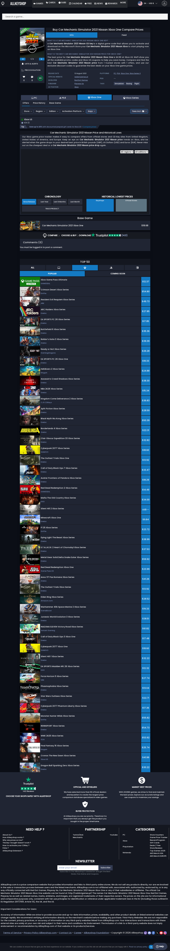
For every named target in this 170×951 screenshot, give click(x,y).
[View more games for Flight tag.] (137, 85)
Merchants (77, 852)
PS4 (118, 73)
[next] (41, 59)
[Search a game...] (85, 17)
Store (26, 126)
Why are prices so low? (13, 855)
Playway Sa (79, 83)
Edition (52, 126)
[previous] (22, 59)
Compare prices (89, 142)
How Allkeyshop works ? (13, 852)
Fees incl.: (138, 126)
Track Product (52, 224)
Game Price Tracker (158, 852)
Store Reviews (156, 863)
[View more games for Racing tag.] (129, 85)
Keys (90, 126)
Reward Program (157, 855)
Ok (151, 947)
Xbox (76, 87)
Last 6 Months (60, 217)
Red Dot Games (81, 80)
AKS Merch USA (156, 868)
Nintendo (127, 868)
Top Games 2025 (157, 865)
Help (160, 946)
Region (39, 126)
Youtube (114, 850)
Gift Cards (154, 858)
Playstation (128, 862)
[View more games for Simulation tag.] (119, 85)
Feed (124, 35)
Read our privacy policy (138, 947)
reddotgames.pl (81, 77)
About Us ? (7, 850)
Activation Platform (72, 126)
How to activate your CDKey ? (16, 860)
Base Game (55, 117)
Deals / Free (155, 860)
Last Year (44, 217)
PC (115, 73)
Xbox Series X (135, 73)
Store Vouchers (157, 850)
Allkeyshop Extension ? (13, 865)
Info (72, 35)
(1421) (109, 250)
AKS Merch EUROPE (158, 871)
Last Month (75, 217)
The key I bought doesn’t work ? (17, 858)
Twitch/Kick (78, 850)
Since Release (29, 217)
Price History (39, 117)
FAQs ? (6, 863)
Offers (26, 117)
